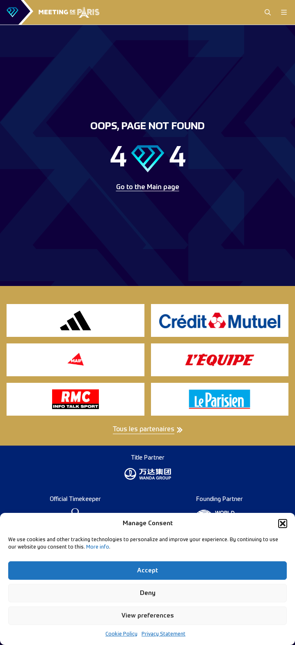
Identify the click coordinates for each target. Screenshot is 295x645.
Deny (148, 593)
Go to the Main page (147, 187)
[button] (283, 523)
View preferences (147, 616)
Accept (147, 570)
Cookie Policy (121, 634)
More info (97, 547)
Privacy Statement (163, 634)
